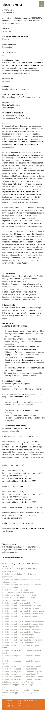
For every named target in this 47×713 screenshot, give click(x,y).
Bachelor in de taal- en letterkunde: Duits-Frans (20, 603)
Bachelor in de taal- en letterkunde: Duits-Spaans (21, 632)
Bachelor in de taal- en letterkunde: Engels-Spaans (21, 643)
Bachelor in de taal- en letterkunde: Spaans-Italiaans (22, 627)
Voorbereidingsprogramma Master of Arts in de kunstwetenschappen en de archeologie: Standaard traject (22, 692)
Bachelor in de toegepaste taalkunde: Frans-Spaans (22, 671)
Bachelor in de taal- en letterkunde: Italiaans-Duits (21, 629)
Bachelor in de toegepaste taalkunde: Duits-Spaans (22, 679)
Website (10, 703)
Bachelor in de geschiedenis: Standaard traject (20, 595)
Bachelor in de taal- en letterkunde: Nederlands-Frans (22, 614)
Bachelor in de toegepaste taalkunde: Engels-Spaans (22, 677)
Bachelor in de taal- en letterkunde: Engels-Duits (20, 635)
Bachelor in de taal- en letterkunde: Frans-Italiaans (21, 606)
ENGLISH (19, 703)
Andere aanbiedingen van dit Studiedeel (22, 701)
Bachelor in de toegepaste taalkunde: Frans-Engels (21, 666)
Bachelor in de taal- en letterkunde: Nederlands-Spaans (23, 621)
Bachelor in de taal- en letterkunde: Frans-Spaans (21, 608)
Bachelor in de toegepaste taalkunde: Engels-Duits (21, 674)
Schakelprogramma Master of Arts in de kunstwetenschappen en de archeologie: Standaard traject (22, 684)
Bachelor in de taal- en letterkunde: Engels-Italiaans (22, 640)
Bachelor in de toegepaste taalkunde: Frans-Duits (21, 669)
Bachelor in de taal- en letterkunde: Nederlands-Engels (23, 611)
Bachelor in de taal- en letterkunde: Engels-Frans (20, 637)
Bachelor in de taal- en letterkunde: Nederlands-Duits (22, 624)
